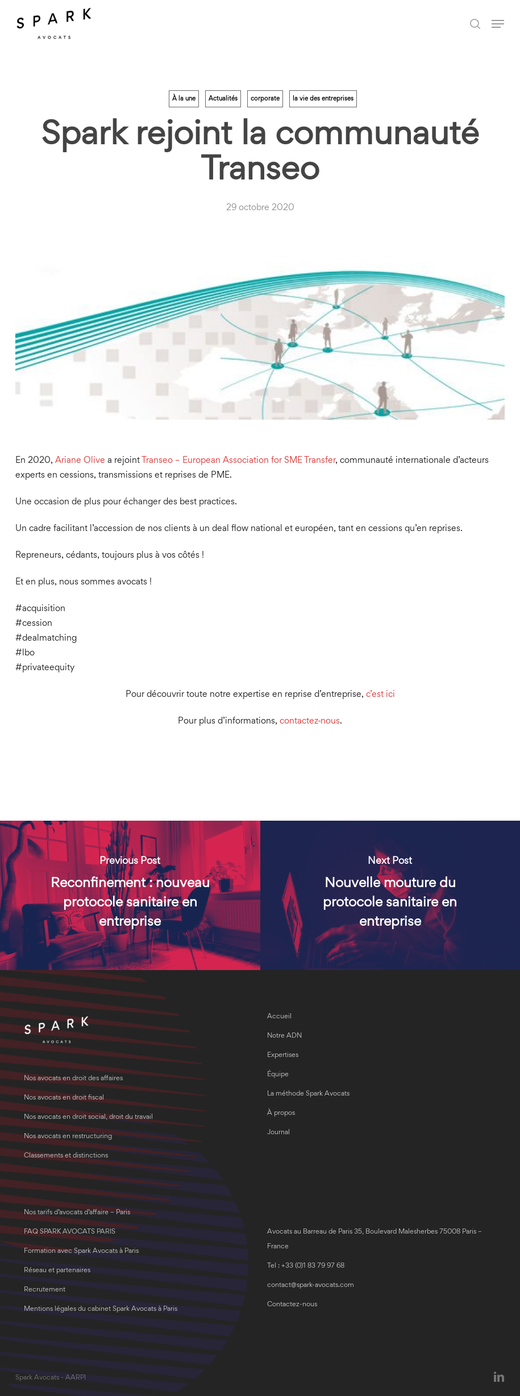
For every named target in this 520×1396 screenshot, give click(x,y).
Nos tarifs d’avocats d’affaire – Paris (77, 1213)
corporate (265, 99)
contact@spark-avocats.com (310, 1285)
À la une (183, 99)
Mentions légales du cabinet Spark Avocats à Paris (100, 1309)
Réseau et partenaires (57, 1271)
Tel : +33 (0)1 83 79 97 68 (305, 1266)
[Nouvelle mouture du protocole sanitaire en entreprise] (390, 895)
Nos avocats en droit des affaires (73, 1079)
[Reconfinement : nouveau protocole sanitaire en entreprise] (130, 895)
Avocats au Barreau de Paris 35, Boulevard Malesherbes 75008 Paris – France (374, 1239)
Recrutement (44, 1290)
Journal (278, 1133)
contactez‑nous (310, 721)
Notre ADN (284, 1036)
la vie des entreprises (323, 99)
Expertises (282, 1055)
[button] (498, 24)
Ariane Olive (80, 461)
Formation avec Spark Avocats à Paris (81, 1251)
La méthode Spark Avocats (308, 1094)
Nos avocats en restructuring (68, 1137)
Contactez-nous (292, 1305)
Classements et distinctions (66, 1156)
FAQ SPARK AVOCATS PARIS (69, 1232)
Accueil (279, 1017)
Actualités (223, 99)
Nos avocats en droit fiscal (64, 1098)
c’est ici (380, 695)
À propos (281, 1113)
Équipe (278, 1075)
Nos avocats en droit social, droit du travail (88, 1117)
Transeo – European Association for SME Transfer (238, 461)
